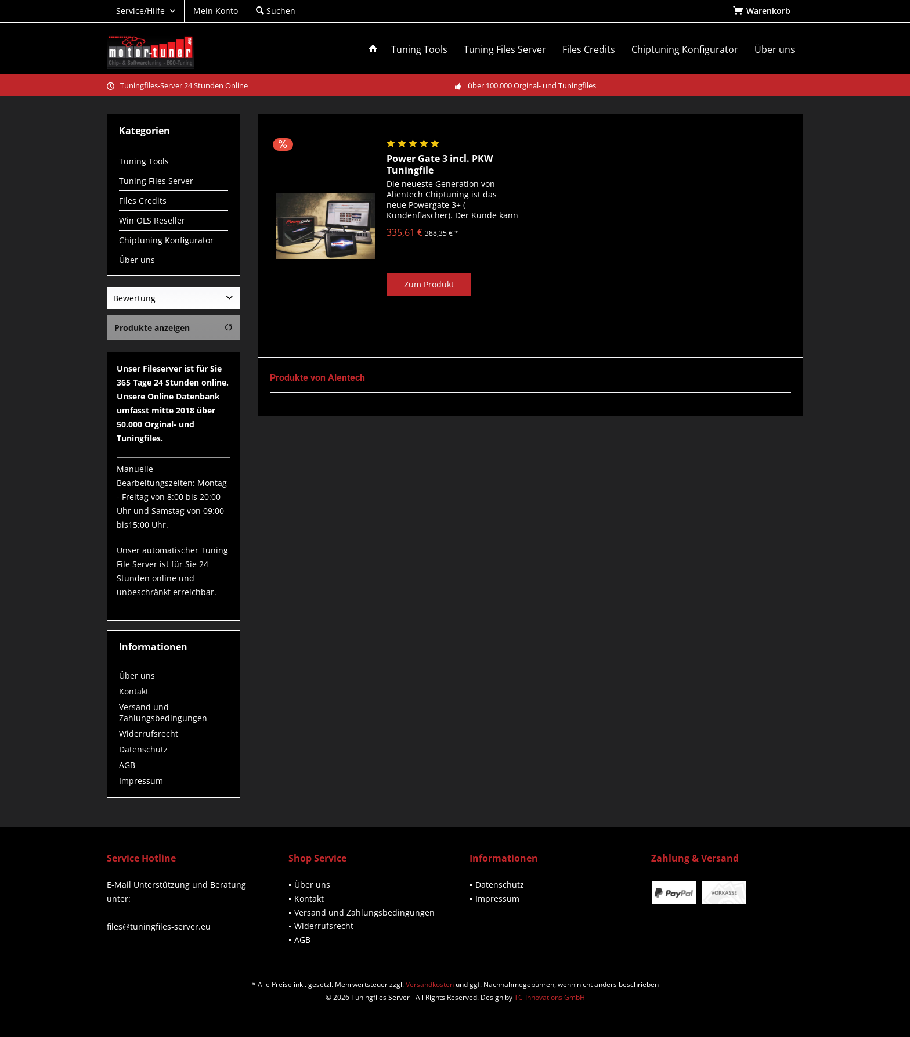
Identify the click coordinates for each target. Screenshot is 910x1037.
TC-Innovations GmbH (549, 997)
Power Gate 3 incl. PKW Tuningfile (440, 164)
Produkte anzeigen (173, 327)
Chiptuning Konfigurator (166, 240)
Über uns (137, 259)
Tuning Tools (144, 161)
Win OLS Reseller (152, 220)
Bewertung (134, 298)
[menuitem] (763, 11)
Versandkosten (430, 984)
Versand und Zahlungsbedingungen (163, 712)
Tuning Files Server (156, 180)
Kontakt (134, 691)
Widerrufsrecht (148, 733)
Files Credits (143, 200)
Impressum (141, 780)
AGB (127, 764)
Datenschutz (143, 749)
